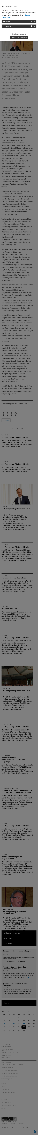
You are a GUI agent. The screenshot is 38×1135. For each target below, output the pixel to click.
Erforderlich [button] (6, 21)
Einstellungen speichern (19, 34)
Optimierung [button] (7, 26)
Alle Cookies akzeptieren (19, 37)
